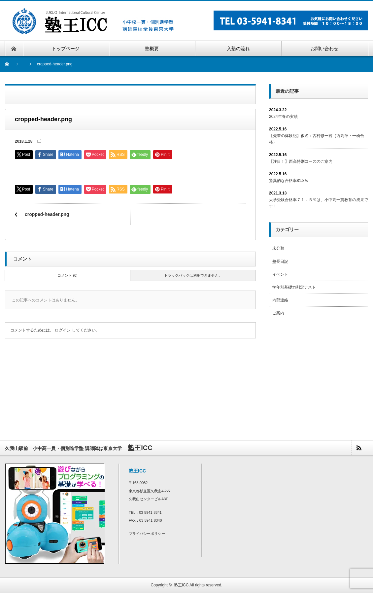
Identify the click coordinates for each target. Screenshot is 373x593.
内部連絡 (280, 300)
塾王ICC (181, 585)
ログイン (63, 330)
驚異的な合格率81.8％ (288, 180)
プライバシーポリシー (147, 534)
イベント (280, 274)
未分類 (278, 248)
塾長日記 (280, 261)
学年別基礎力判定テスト (294, 287)
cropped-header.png (47, 214)
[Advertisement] (318, 371)
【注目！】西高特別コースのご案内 (300, 161)
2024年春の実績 (283, 116)
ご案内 (278, 313)
